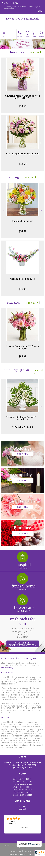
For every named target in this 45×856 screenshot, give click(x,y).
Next (41, 85)
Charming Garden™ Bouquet (22, 153)
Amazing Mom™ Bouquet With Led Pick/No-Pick (22, 96)
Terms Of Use (15, 851)
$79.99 (22, 289)
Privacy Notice (29, 851)
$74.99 (22, 231)
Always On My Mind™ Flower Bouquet (22, 347)
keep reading (7, 667)
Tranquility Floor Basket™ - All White (22, 418)
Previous (3, 85)
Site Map (31, 854)
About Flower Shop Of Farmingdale (18, 658)
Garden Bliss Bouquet (22, 278)
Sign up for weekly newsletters (22, 644)
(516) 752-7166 (12, 3)
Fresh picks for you (22, 627)
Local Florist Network (17, 854)
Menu (4, 36)
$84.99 (23, 106)
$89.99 (22, 356)
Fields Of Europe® (22, 221)
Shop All (34, 52)
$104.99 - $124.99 (22, 427)
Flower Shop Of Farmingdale (22, 18)
